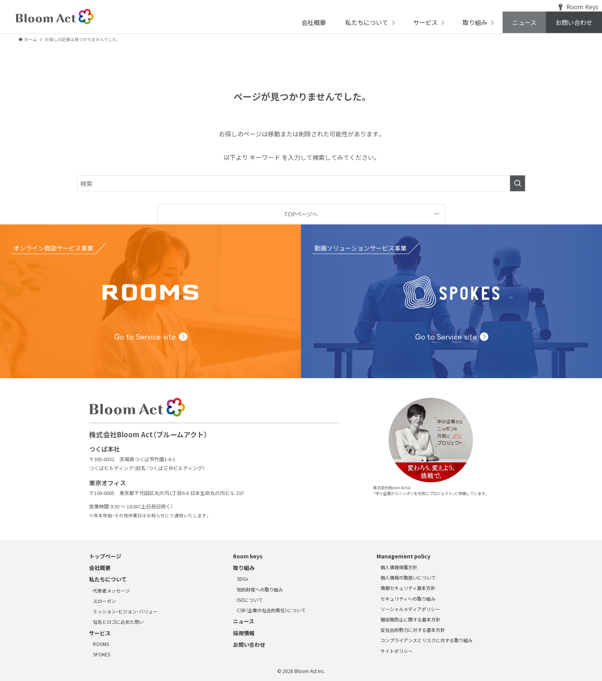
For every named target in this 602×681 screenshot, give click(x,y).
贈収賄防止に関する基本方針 (410, 619)
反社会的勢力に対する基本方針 (412, 629)
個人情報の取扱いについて (408, 577)
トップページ (105, 556)
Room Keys (578, 6)
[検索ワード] (301, 183)
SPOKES (101, 654)
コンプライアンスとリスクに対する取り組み (426, 640)
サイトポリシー (396, 651)
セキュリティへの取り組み (407, 598)
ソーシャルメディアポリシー (410, 609)
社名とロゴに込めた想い (118, 621)
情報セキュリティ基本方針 (407, 588)
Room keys (248, 556)
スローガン (104, 601)
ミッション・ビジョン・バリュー (125, 611)
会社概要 (100, 567)
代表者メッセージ (111, 590)
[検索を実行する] (517, 183)
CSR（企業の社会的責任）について (271, 610)
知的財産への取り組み (260, 589)
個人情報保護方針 (398, 567)
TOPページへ (301, 214)
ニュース (243, 621)
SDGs (242, 578)
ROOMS (101, 644)
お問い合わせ (249, 644)
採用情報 (244, 633)
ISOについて (250, 599)
